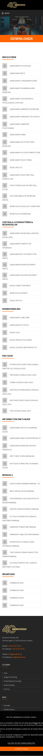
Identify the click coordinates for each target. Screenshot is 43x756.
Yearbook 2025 (13, 582)
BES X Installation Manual (18, 491)
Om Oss (7, 689)
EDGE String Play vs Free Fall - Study (20, 186)
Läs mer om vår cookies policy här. (21, 743)
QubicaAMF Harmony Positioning (15, 125)
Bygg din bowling (10, 677)
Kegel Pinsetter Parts (16, 285)
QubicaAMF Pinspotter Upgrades (16, 245)
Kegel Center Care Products (19, 347)
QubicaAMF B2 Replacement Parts (19, 266)
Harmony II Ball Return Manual (20, 534)
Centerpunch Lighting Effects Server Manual (20, 500)
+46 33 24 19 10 (14, 646)
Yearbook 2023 (13, 597)
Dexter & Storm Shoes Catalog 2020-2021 (20, 391)
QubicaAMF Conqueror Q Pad (19, 80)
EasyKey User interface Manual (20, 509)
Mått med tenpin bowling (18, 456)
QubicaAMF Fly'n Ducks (16, 65)
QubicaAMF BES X (13, 73)
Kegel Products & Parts (17, 340)
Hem (15, 28)
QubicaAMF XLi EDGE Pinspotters (21, 152)
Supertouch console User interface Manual (18, 543)
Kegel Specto (12, 167)
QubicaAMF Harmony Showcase (20, 109)
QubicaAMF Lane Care (16, 317)
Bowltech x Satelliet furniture (21, 206)
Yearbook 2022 (13, 605)
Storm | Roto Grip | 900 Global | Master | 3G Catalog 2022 (20, 365)
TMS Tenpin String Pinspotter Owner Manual (20, 553)
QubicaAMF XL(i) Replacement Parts (19, 276)
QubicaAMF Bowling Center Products (19, 447)
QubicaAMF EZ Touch (15, 325)
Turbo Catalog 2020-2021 (17, 382)
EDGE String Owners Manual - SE (21, 483)
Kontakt (7, 705)
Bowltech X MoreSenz (16, 213)
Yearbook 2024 (13, 590)
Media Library (9, 709)
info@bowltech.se (15, 654)
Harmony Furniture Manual (19, 527)
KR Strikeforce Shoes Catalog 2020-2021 (20, 401)
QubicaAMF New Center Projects (21, 438)
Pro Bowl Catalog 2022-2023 (19, 374)
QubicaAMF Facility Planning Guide (19, 429)
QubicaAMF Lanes (14, 134)
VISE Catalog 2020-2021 (16, 410)
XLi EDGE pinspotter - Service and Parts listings (19, 564)
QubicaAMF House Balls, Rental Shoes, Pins (20, 234)
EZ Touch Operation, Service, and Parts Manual (19, 518)
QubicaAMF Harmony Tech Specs (21, 116)
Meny (6, 13)
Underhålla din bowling (12, 681)
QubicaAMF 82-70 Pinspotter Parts (19, 255)
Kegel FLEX (11, 332)
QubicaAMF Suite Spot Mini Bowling (18, 143)
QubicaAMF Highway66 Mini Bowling (18, 89)
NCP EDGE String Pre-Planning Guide (20, 465)
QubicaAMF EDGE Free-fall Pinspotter (18, 176)
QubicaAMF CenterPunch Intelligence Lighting (17, 100)
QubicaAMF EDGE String (17, 160)
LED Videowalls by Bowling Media (19, 197)
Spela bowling (9, 685)
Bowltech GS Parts (15, 293)
